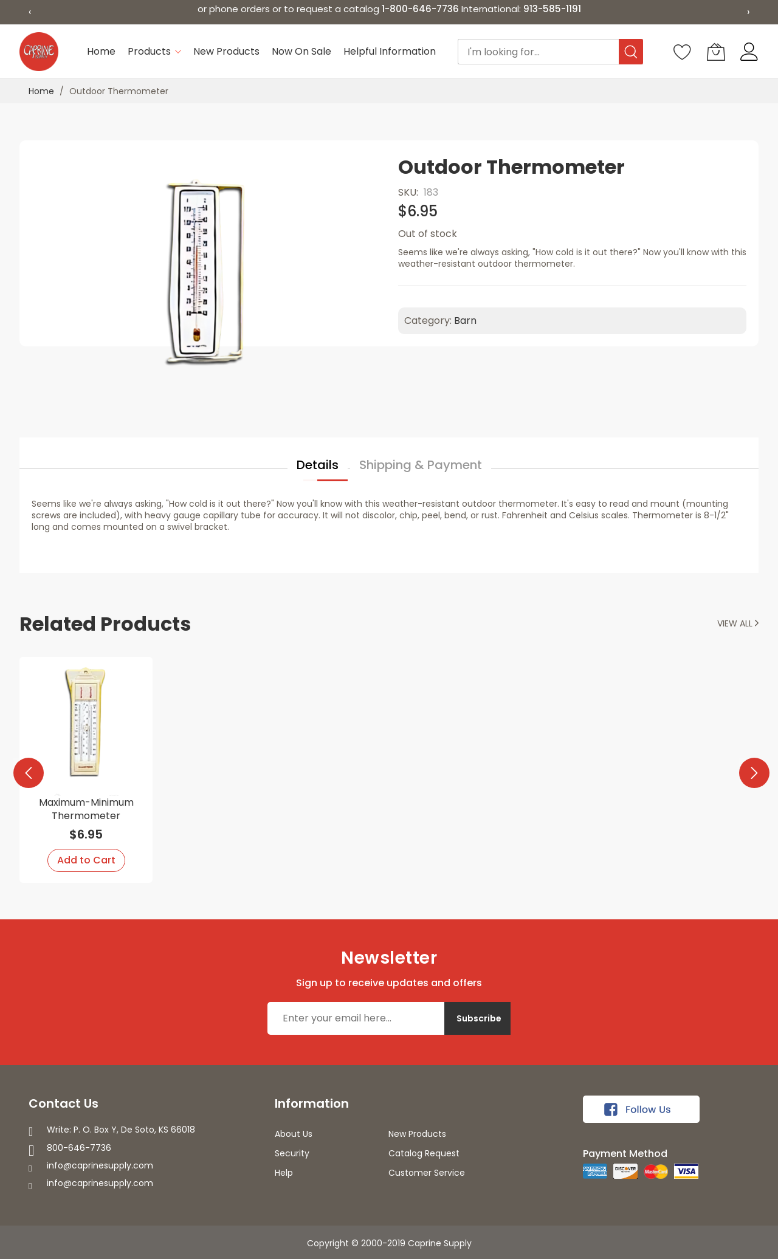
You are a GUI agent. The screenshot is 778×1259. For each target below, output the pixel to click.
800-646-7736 (79, 1148)
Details (318, 464)
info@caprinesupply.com (100, 1165)
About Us (293, 1134)
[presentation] (25, 770)
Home (41, 91)
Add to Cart (86, 860)
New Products (417, 1134)
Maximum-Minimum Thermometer (86, 809)
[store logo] (38, 51)
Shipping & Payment (420, 464)
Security (292, 1153)
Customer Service (426, 1173)
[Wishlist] (682, 51)
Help (284, 1173)
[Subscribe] (477, 1018)
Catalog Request (424, 1153)
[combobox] (550, 51)
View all (738, 624)
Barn (465, 321)
